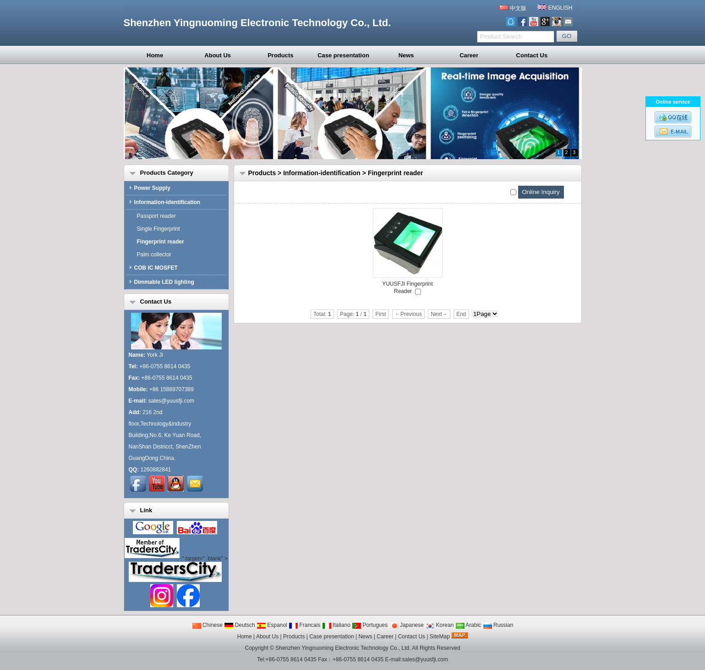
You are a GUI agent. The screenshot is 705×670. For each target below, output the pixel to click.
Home (155, 55)
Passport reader (154, 216)
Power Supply (149, 188)
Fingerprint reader (395, 173)
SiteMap (440, 636)
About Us (217, 55)
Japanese (406, 625)
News (406, 55)
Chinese (207, 625)
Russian (498, 625)
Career (468, 55)
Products (280, 55)
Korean (439, 625)
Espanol (272, 625)
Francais (304, 625)
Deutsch (239, 625)
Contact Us (532, 55)
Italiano (336, 625)
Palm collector (152, 254)
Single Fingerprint (156, 229)
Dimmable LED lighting (161, 282)
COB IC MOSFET (153, 268)
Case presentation (343, 55)
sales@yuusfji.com (171, 401)
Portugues (370, 625)
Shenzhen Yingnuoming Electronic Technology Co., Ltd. (342, 648)
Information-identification (322, 173)
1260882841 (156, 469)
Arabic (468, 625)
